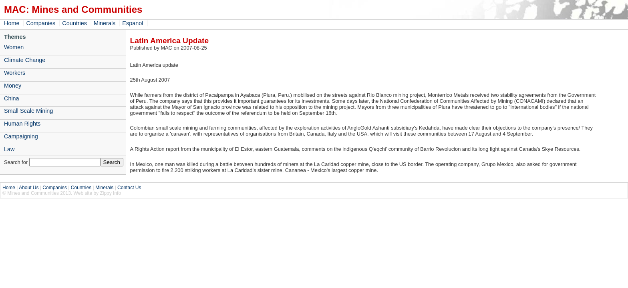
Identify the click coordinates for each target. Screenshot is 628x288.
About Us (28, 187)
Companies (40, 23)
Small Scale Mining (28, 111)
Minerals (104, 23)
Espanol (132, 23)
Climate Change (24, 60)
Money (12, 85)
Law (9, 149)
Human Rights (22, 123)
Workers (14, 73)
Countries (74, 23)
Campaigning (21, 136)
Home (11, 23)
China (11, 98)
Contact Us (129, 187)
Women (14, 47)
